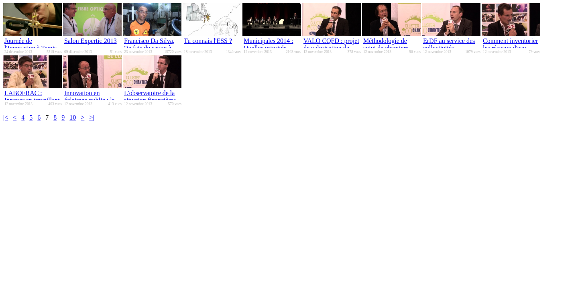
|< (5, 117)
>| (91, 117)
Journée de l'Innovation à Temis (30, 44)
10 (72, 117)
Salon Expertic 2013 (90, 40)
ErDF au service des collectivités (449, 44)
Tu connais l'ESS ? (208, 40)
